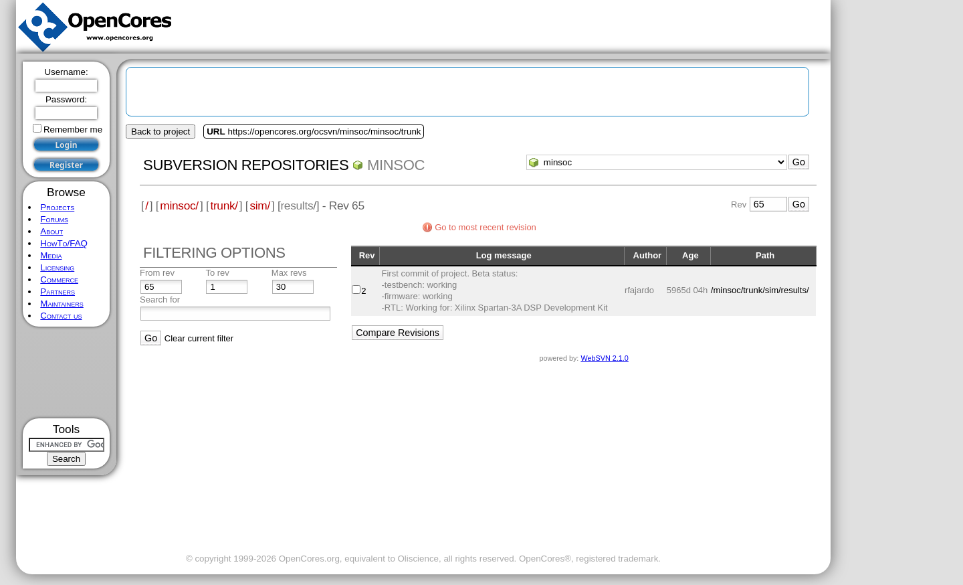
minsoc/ (179, 205)
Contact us (61, 316)
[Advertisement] (66, 372)
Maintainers (61, 304)
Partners (57, 291)
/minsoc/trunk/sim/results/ (760, 290)
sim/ (259, 205)
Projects (57, 207)
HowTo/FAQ (64, 243)
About (51, 231)
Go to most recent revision (485, 227)
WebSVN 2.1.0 (604, 358)
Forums (54, 219)
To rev (217, 273)
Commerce (59, 279)
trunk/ (223, 205)
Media (51, 255)
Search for (160, 300)
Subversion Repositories (245, 165)
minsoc (396, 165)
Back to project (160, 132)
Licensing (57, 267)
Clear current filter (199, 338)
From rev (157, 273)
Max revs (289, 273)
